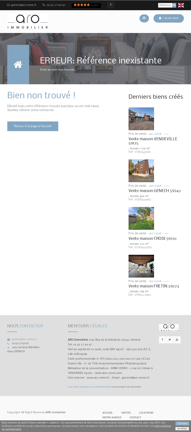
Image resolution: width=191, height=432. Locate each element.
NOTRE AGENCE (112, 417)
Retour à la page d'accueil (33, 126)
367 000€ (155, 233)
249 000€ (155, 185)
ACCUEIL (108, 413)
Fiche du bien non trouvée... (58, 69)
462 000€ (155, 133)
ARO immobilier (56, 412)
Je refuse (182, 428)
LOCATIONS (146, 413)
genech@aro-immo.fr (23, 5)
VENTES (126, 413)
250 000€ (155, 281)
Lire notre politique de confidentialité (89, 387)
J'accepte (182, 423)
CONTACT (135, 417)
